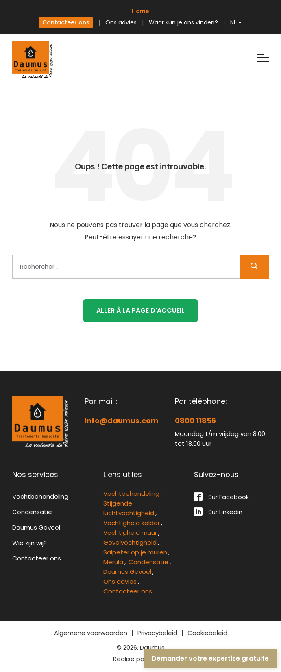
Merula (113, 562)
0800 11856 (195, 421)
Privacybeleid (157, 632)
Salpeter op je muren (135, 552)
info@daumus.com (122, 421)
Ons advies (121, 22)
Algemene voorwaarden (90, 632)
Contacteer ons (65, 22)
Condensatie (32, 512)
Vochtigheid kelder (131, 523)
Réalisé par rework (140, 658)
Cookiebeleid (207, 632)
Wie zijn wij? (29, 542)
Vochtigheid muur (130, 532)
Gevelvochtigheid (130, 542)
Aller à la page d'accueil (140, 310)
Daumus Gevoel (36, 527)
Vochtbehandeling (40, 496)
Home (140, 11)
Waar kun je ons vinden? (183, 22)
